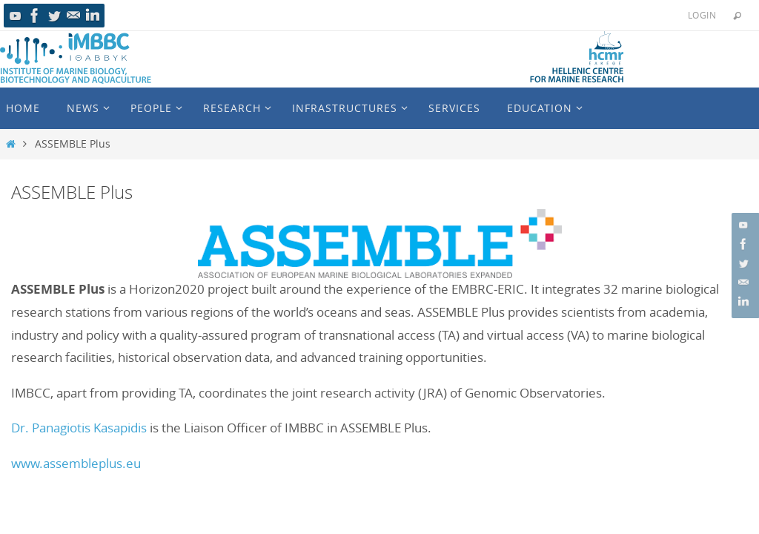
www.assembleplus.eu (76, 463)
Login (702, 15)
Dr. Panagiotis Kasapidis (79, 427)
